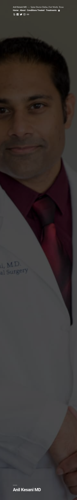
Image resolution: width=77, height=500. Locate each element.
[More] (59, 11)
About (22, 10)
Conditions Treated (35, 10)
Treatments (51, 10)
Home (15, 10)
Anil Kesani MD (20, 7)
